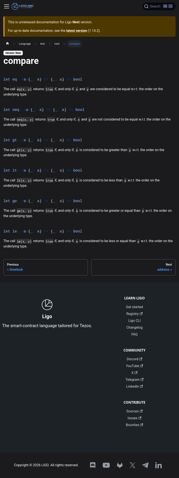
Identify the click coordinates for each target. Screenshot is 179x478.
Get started (134, 307)
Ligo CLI (134, 321)
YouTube (134, 366)
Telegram (135, 380)
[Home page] (7, 43)
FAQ (134, 334)
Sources (134, 411)
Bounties (134, 425)
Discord (134, 359)
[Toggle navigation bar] (6, 6)
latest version (76, 31)
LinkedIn (134, 386)
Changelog (134, 327)
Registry (134, 314)
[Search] (159, 6)
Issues (134, 418)
